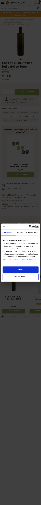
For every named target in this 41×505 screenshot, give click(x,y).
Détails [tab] (20, 232)
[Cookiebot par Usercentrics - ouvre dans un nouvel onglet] (29, 226)
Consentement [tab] (8, 232)
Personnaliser (20, 277)
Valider (20, 270)
